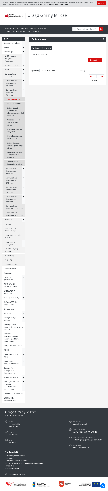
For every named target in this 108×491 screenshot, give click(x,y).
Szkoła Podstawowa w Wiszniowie (14, 137)
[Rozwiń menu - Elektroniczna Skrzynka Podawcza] (23, 58)
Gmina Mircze (36, 31)
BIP (18, 28)
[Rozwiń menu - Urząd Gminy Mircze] (23, 43)
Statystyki (10, 466)
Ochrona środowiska (8, 278)
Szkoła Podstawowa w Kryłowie (14, 130)
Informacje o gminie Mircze (13, 236)
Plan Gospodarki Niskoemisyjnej (11, 229)
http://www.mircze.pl (81, 448)
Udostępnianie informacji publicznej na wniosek (13, 327)
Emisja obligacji (11, 264)
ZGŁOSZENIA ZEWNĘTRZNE (10, 399)
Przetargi (7, 273)
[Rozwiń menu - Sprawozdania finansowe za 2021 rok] (23, 180)
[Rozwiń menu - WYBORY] (23, 313)
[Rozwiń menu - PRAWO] (23, 47)
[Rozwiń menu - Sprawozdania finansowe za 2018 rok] (23, 83)
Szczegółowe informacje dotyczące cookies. (52, 4)
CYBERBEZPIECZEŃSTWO (14, 393)
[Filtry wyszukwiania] (74, 29)
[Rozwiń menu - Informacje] (23, 52)
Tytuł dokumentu (40, 54)
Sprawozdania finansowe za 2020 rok (11, 171)
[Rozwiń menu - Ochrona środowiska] (23, 278)
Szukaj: (92, 70)
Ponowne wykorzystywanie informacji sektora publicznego (11, 338)
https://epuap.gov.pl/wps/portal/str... (88, 440)
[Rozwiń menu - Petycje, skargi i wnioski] (23, 318)
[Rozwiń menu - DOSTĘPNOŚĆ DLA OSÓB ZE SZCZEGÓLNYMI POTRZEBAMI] (23, 385)
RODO (6, 350)
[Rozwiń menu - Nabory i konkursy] (23, 298)
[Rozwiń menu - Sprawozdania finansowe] (23, 75)
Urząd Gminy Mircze (14, 103)
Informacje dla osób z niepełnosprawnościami (24, 463)
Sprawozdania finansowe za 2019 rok (18, 31)
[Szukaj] (101, 29)
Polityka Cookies (13, 468)
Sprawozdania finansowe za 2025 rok (15, 214)
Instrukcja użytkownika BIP (17, 461)
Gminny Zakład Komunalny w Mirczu (15, 162)
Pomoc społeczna (11, 377)
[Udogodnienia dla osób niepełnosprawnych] (102, 485)
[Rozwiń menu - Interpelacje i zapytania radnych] (23, 362)
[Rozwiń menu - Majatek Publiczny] (23, 65)
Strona (94, 80)
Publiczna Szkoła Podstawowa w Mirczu (13, 122)
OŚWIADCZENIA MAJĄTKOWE (10, 303)
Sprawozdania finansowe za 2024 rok (15, 207)
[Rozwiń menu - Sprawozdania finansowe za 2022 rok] (23, 189)
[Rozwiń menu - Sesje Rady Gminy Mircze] (23, 355)
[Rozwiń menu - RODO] (23, 350)
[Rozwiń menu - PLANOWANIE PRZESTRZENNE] (23, 285)
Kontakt (9, 458)
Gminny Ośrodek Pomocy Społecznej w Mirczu (15, 145)
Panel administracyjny (15, 474)
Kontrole (8, 219)
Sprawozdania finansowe (38, 28)
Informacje (24, 28)
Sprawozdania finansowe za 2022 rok (11, 189)
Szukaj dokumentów (41, 48)
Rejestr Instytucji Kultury (11, 250)
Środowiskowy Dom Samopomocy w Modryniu (14, 154)
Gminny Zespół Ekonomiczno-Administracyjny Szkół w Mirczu (15, 112)
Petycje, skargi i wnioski (10, 318)
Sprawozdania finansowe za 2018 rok (11, 83)
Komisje (8, 224)
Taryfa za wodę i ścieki (13, 346)
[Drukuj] (103, 39)
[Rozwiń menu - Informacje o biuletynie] (23, 243)
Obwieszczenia (10, 268)
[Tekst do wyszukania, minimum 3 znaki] (87, 29)
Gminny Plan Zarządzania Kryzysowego (9, 370)
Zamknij (101, 3)
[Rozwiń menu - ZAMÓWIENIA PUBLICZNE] (23, 292)
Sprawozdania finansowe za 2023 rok (11, 199)
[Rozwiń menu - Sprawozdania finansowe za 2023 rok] (23, 199)
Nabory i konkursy (11, 298)
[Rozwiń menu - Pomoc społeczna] (23, 377)
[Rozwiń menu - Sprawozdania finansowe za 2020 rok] (23, 171)
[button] (91, 76)
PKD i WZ (8, 260)
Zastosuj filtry (95, 60)
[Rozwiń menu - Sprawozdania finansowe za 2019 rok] (23, 92)
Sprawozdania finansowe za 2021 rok (11, 180)
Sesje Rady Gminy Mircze (11, 355)
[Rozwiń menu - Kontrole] (23, 220)
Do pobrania (9, 309)
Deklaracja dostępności (15, 456)
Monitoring (9, 256)
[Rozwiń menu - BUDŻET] (23, 69)
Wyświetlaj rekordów (43, 70)
